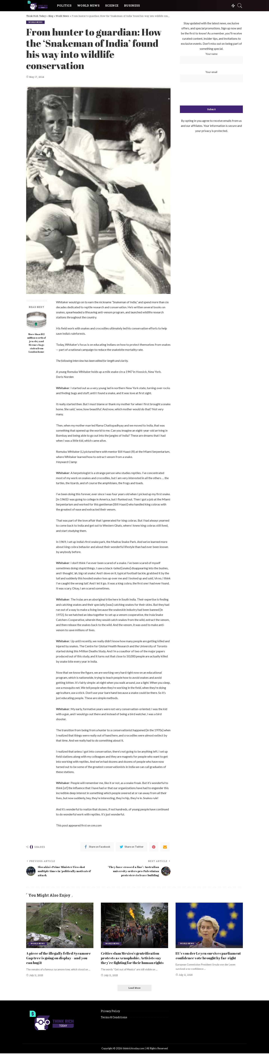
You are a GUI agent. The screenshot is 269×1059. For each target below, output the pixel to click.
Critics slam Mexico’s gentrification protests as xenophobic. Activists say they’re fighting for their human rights (133, 961)
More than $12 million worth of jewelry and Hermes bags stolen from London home (36, 343)
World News (36, 22)
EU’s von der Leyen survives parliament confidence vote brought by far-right (208, 958)
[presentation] (211, 94)
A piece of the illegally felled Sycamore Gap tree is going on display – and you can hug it (59, 958)
